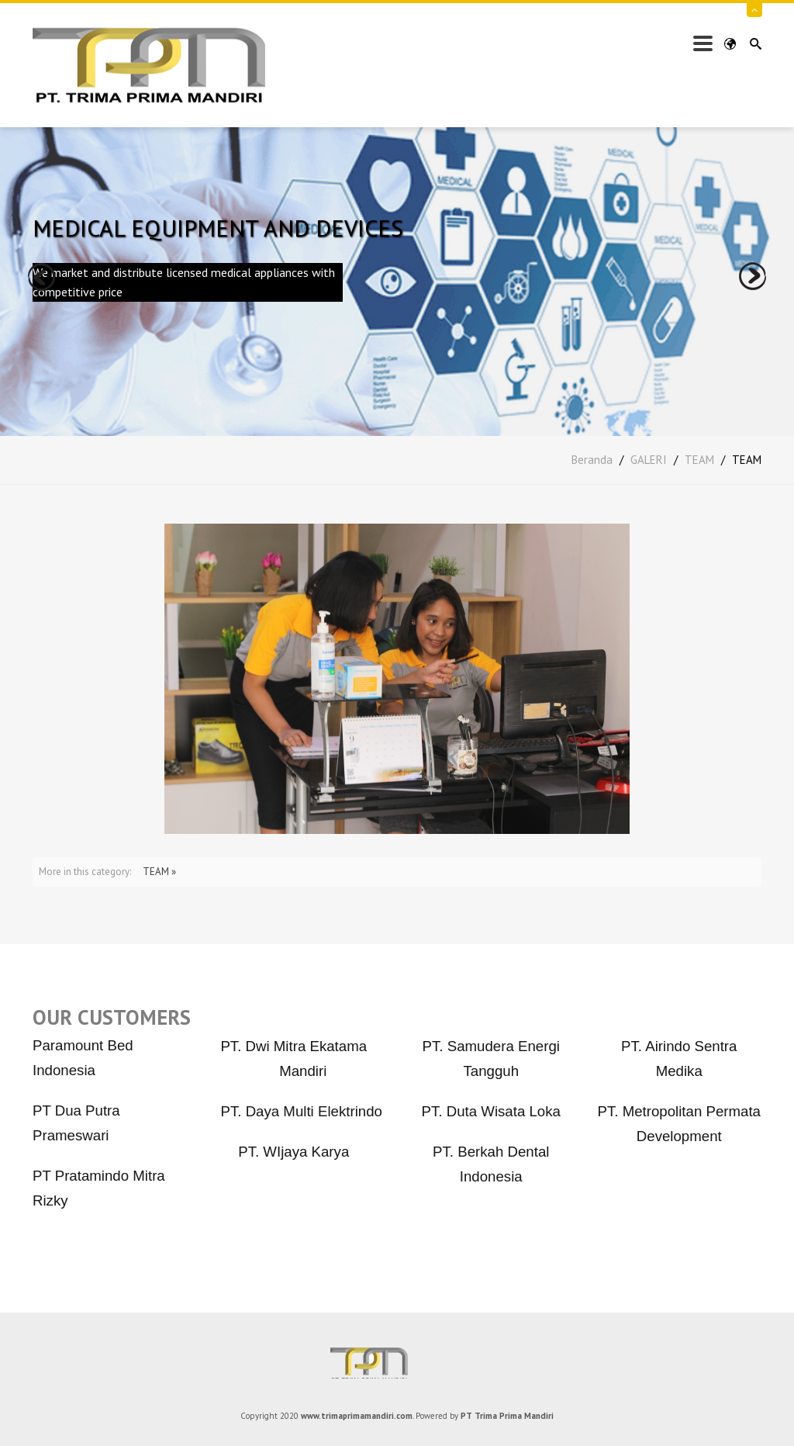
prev (41, 276)
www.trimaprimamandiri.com (357, 1415)
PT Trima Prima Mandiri (397, 1363)
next (752, 276)
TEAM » (159, 871)
